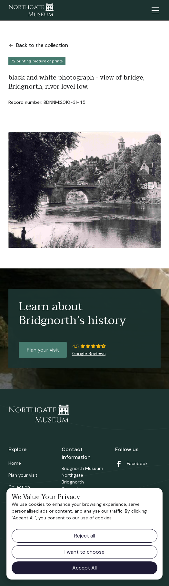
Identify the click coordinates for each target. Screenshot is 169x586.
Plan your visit (43, 349)
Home (14, 463)
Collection (19, 487)
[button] (154, 10)
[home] (31, 10)
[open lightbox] (84, 190)
